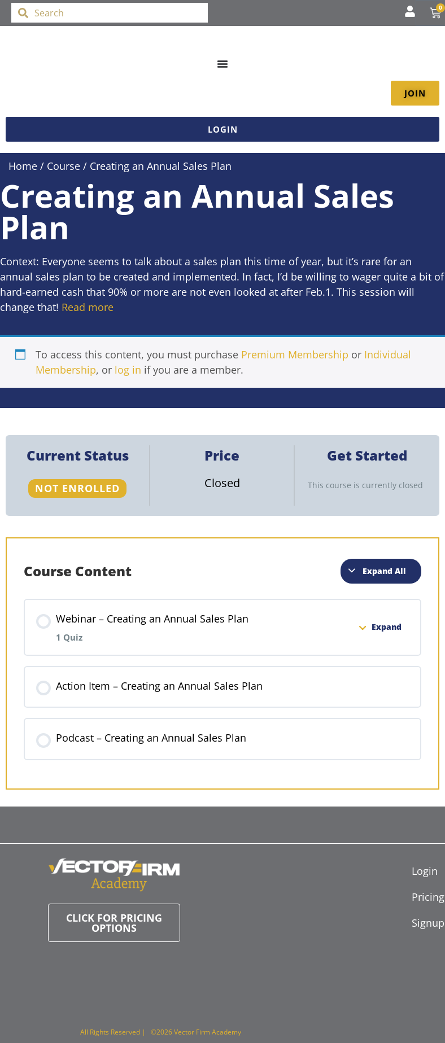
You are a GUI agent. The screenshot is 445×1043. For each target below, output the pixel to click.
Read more (88, 307)
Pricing (417, 897)
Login (417, 871)
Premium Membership (294, 354)
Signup (417, 923)
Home (22, 166)
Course (63, 166)
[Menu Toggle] (222, 63)
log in (128, 369)
